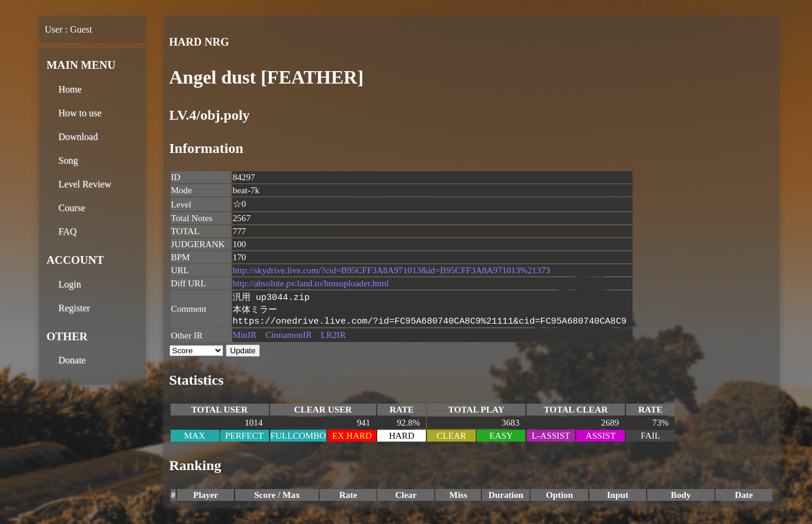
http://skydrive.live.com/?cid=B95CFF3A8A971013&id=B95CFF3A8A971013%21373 (391, 270)
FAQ (68, 231)
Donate (72, 360)
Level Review (85, 184)
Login (70, 284)
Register (74, 308)
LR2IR (333, 337)
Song (68, 160)
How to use (80, 113)
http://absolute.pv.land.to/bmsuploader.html (311, 283)
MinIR (245, 337)
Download (78, 137)
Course (72, 208)
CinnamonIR (288, 337)
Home (70, 89)
